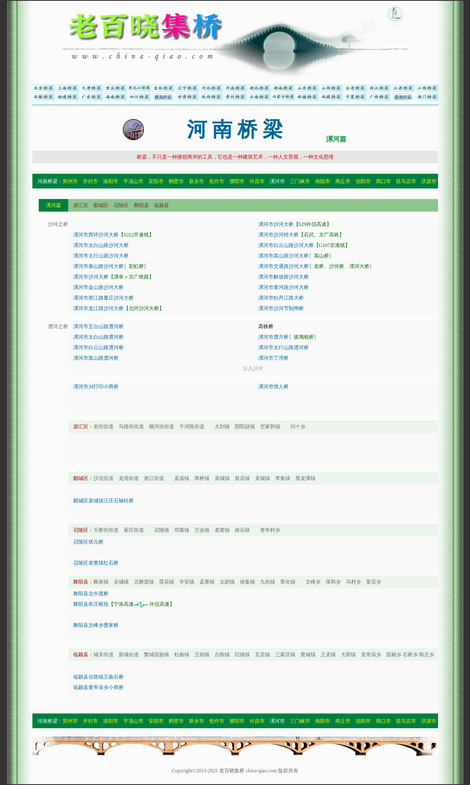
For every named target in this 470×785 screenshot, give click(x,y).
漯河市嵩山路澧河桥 (96, 358)
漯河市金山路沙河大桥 (98, 287)
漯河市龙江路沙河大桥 (98, 308)
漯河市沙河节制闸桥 (281, 308)
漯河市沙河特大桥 (278, 235)
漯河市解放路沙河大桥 (283, 277)
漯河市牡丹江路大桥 (281, 298)
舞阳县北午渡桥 (91, 594)
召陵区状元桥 (88, 542)
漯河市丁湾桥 (273, 358)
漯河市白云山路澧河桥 (98, 347)
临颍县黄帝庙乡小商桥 (98, 687)
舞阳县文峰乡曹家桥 (96, 625)
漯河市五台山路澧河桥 (98, 326)
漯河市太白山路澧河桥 (98, 337)
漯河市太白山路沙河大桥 (101, 245)
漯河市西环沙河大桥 (96, 235)
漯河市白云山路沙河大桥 (286, 245)
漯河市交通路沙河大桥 (283, 266)
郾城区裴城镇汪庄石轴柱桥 (103, 501)
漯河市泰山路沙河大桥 (98, 266)
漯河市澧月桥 (273, 337)
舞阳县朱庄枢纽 (91, 604)
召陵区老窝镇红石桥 (96, 563)
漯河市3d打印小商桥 (96, 387)
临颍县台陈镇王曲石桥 (98, 677)
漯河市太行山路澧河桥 (283, 347)
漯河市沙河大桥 (276, 224)
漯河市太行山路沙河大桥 (101, 256)
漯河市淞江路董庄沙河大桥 (103, 298)
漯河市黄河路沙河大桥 (283, 287)
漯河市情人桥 (273, 387)
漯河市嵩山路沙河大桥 (283, 256)
